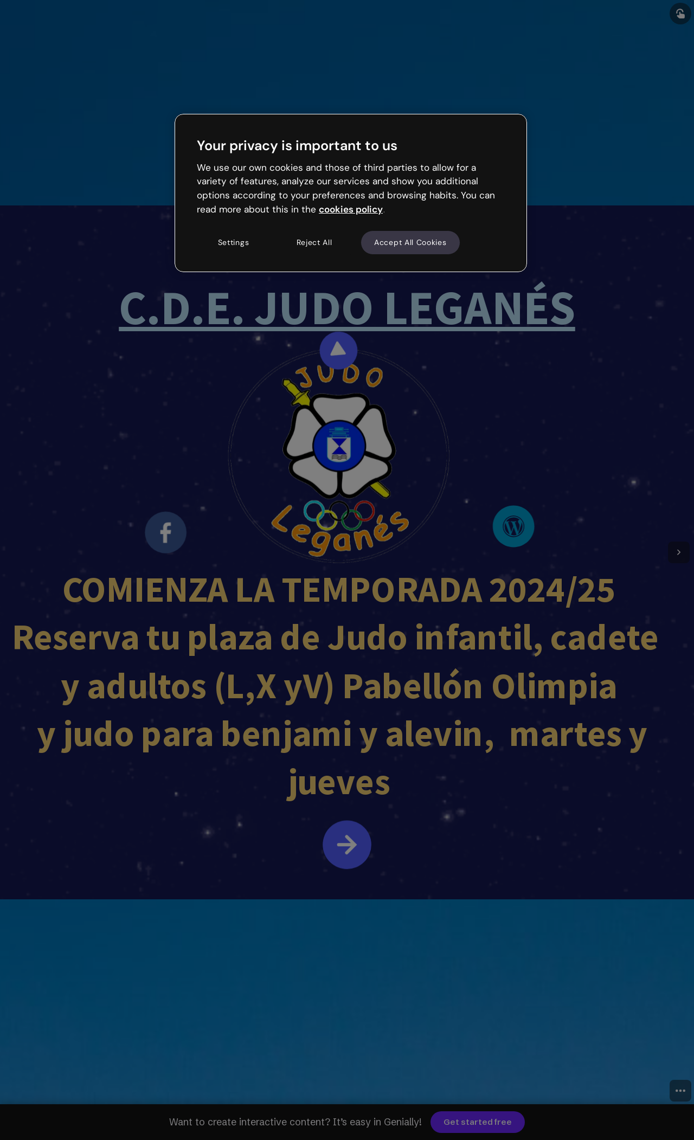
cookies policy (351, 209)
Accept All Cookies (410, 242)
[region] (351, 193)
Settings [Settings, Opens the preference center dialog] (233, 242)
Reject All (314, 242)
